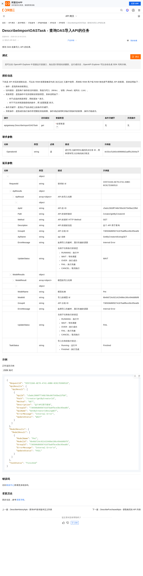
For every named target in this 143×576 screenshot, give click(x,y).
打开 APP (135, 4)
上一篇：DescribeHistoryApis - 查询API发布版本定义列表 (27, 513)
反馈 (75, 527)
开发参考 (31, 23)
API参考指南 (42, 23)
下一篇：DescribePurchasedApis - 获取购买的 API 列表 (116, 513)
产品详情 (71, 40)
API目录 (53, 23)
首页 (4, 23)
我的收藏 (133, 41)
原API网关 (21, 23)
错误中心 (10, 489)
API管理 (62, 23)
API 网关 (11, 23)
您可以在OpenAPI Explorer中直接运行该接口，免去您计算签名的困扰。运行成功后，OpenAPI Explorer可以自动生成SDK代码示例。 (66, 64)
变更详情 (20, 504)
